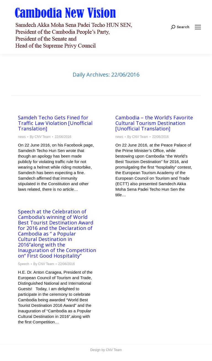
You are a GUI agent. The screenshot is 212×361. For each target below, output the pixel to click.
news (22, 137)
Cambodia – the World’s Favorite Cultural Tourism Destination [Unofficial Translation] (154, 123)
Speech (23, 264)
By (40, 137)
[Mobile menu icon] (198, 27)
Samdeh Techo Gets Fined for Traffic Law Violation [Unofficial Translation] (55, 123)
